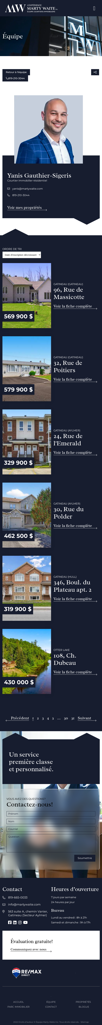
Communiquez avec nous (28, 949)
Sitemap (85, 1022)
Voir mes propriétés (24, 207)
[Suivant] (87, 718)
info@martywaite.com (24, 904)
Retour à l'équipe (16, 72)
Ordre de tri (12, 249)
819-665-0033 (17, 897)
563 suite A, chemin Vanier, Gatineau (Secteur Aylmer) (28, 913)
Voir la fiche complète (73, 306)
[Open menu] (94, 8)
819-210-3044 (15, 78)
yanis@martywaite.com (25, 188)
